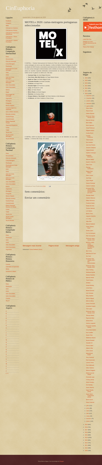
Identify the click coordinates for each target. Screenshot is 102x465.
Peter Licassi (89, 175)
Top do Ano (9, 132)
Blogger (62, 461)
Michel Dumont (90, 290)
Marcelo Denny (90, 120)
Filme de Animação (11, 61)
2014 (86, 437)
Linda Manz (89, 288)
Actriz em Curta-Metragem (10, 81)
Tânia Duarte (89, 140)
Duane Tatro (89, 335)
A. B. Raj (88, 218)
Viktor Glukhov (90, 368)
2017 (86, 429)
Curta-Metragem (10, 64)
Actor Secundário (10, 85)
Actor (7, 72)
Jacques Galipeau (91, 147)
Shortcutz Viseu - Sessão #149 (90, 266)
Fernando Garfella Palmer (91, 326)
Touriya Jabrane (90, 208)
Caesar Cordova (90, 186)
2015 (86, 435)
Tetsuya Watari (90, 315)
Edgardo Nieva (90, 130)
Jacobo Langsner (90, 323)
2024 (86, 83)
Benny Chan (89, 213)
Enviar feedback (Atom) (36, 249)
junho (88, 408)
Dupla (7, 92)
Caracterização (10, 119)
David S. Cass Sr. (91, 162)
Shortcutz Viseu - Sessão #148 (90, 312)
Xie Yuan (88, 256)
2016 (86, 432)
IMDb (7, 25)
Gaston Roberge (90, 183)
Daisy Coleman (90, 402)
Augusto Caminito (91, 216)
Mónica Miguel (90, 298)
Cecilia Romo (89, 133)
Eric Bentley (89, 385)
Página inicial (53, 246)
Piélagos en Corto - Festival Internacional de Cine (89, 43)
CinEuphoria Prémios (11, 30)
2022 (86, 88)
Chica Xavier (89, 350)
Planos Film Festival (88, 47)
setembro (89, 103)
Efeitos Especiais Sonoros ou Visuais (11, 206)
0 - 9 (7, 373)
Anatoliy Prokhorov (89, 136)
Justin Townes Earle (90, 227)
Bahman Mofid (90, 277)
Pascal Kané (89, 111)
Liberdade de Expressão (12, 266)
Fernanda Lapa (90, 377)
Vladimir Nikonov (90, 198)
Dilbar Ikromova (90, 200)
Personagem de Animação (10, 95)
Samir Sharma (90, 387)
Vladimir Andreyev (91, 152)
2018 (86, 427)
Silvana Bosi (89, 320)
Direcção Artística (10, 114)
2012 (86, 442)
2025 (86, 80)
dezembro (89, 95)
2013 (86, 440)
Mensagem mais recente (32, 246)
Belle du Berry (90, 301)
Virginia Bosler (90, 150)
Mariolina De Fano (91, 253)
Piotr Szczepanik (90, 235)
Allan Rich (89, 221)
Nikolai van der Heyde (90, 373)
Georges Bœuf (90, 195)
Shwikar (88, 282)
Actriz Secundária (10, 87)
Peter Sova (89, 164)
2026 (86, 78)
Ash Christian (89, 293)
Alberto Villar (89, 348)
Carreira (8, 264)
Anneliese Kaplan (91, 306)
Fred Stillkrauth (90, 365)
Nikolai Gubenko (90, 275)
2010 (86, 448)
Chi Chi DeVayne (90, 233)
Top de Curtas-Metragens (10, 135)
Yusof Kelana (89, 280)
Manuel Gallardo (90, 224)
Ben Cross (89, 251)
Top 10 (8, 300)
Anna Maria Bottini (91, 330)
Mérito (7, 269)
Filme (7, 56)
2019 (86, 424)
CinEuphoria (20, 8)
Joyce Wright (89, 180)
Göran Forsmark (90, 303)
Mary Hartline (89, 295)
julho (87, 405)
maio (87, 410)
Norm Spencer (90, 125)
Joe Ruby (88, 178)
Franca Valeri (89, 345)
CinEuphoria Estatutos (12, 28)
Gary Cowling (89, 269)
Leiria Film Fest (87, 39)
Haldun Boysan (90, 113)
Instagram (8, 23)
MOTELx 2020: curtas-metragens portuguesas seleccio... (90, 245)
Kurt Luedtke (89, 332)
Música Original (10, 105)
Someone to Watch (11, 271)
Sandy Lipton (89, 230)
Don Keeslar (89, 142)
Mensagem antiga (72, 246)
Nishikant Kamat (90, 272)
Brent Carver (89, 399)
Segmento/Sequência (11, 125)
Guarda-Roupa (10, 116)
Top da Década (10, 138)
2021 (86, 91)
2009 (86, 450)
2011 (86, 445)
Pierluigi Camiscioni (89, 168)
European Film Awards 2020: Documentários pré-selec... (91, 190)
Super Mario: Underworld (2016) (90, 395)
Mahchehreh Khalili (89, 354)
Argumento (9, 98)
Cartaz (7, 127)
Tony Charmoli (90, 357)
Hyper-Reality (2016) (89, 390)
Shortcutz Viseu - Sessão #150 (90, 239)
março (88, 416)
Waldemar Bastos (91, 337)
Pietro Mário (89, 108)
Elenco (8, 89)
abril (87, 413)
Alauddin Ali (89, 343)
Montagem (9, 100)
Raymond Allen (90, 318)
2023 (86, 85)
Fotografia (8, 103)
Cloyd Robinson (90, 128)
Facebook (8, 21)
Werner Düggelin (90, 370)
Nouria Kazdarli (90, 340)
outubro (88, 101)
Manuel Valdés (90, 159)
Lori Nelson (89, 211)
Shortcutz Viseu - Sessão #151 (90, 116)
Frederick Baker (90, 203)
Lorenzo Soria (90, 362)
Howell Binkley (90, 285)
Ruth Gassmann (90, 360)
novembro (89, 98)
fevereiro (88, 418)
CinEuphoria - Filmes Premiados (11, 37)
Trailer (7, 130)
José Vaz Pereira (90, 145)
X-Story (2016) (90, 379)
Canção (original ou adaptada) (11, 108)
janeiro (88, 421)
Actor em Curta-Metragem (10, 78)
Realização (9, 66)
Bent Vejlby (89, 122)
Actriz (7, 75)
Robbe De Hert (90, 205)
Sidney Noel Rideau (89, 172)
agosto (88, 106)
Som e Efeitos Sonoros (12, 111)
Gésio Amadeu (90, 382)
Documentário (9, 59)
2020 (86, 93)
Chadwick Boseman (89, 156)
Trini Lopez (89, 308)
